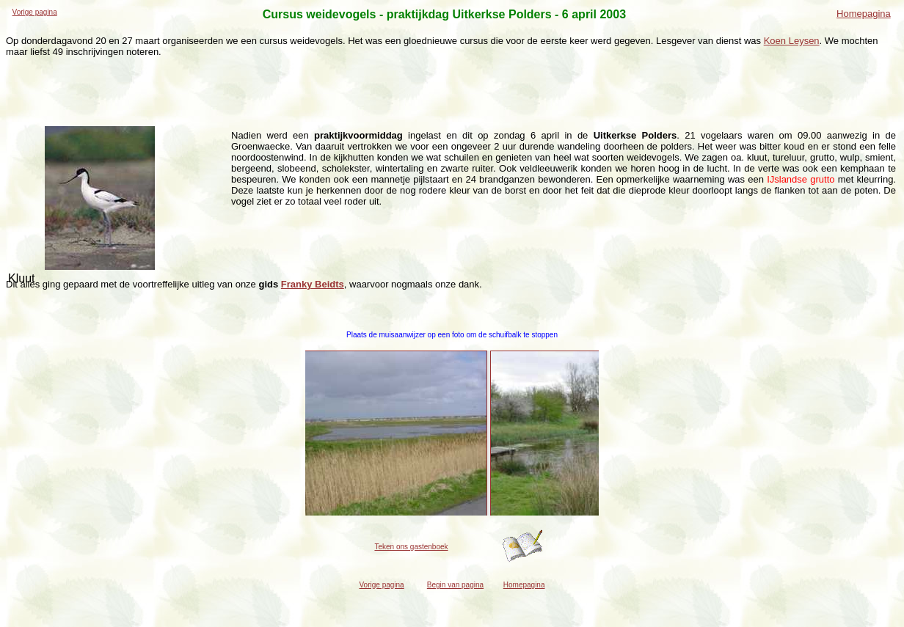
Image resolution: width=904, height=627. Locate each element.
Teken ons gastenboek (411, 547)
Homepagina (863, 13)
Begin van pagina (455, 585)
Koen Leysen (792, 40)
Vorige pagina (34, 12)
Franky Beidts (312, 284)
